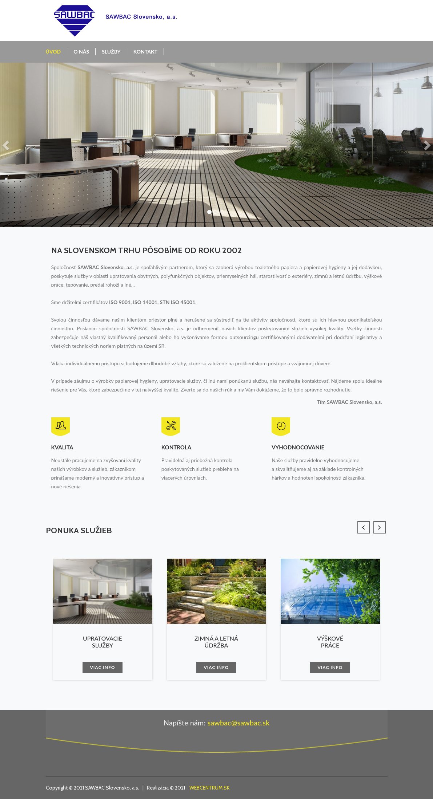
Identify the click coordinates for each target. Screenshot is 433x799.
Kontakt (145, 51)
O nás (81, 51)
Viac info (102, 667)
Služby (111, 51)
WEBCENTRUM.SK (209, 787)
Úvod (53, 51)
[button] (6, 145)
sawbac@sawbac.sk (238, 722)
